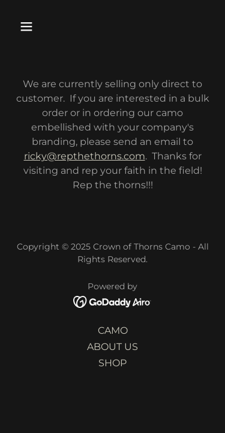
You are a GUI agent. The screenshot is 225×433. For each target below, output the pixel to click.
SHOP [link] (112, 363)
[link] (112, 301)
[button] (29, 26)
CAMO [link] (113, 330)
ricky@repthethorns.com (84, 156)
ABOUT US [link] (112, 346)
